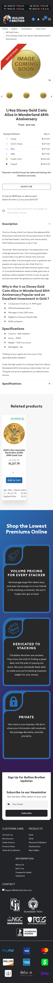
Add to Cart (14, 480)
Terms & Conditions (11, 850)
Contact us (7, 835)
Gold (31, 835)
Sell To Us (19, 868)
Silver (31, 838)
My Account (7, 838)
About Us (19, 864)
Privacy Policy (8, 846)
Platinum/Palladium (37, 842)
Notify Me (26, 186)
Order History (8, 842)
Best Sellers (34, 850)
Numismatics (34, 846)
